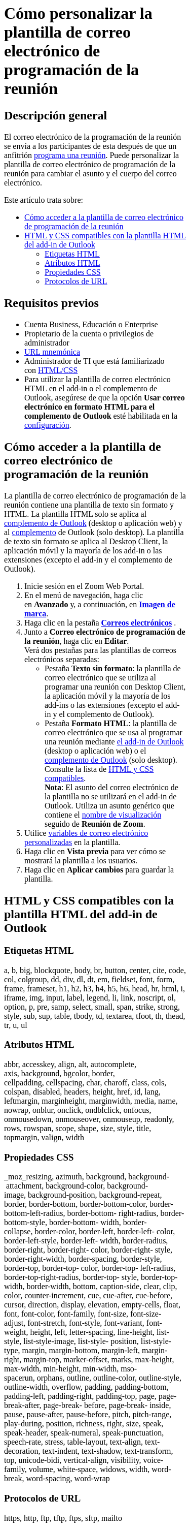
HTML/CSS (58, 370)
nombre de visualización (121, 814)
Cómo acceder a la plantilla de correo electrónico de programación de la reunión (103, 222)
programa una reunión (69, 155)
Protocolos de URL (76, 281)
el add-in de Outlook (150, 741)
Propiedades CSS (73, 272)
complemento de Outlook (45, 523)
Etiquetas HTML (72, 253)
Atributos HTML (72, 263)
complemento (34, 532)
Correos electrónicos (136, 622)
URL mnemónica (52, 352)
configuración (46, 425)
